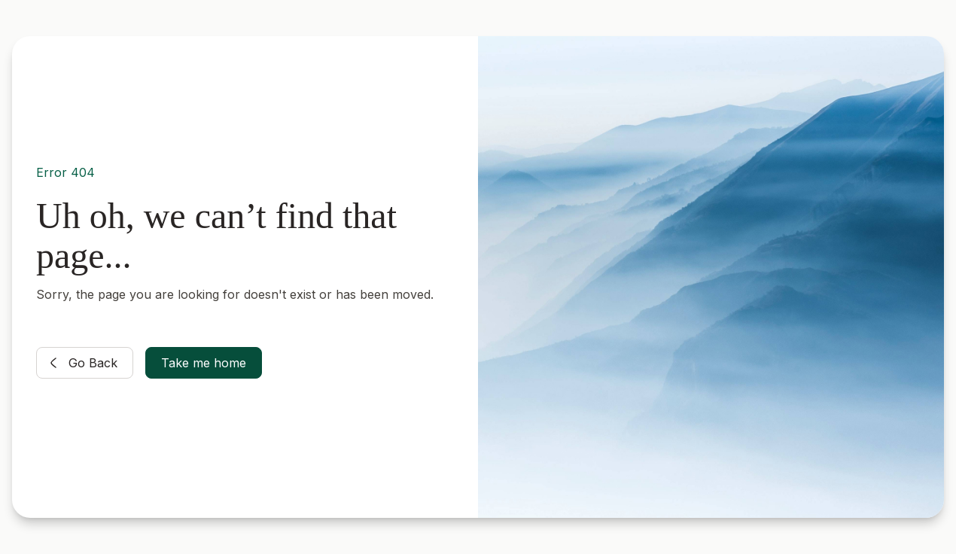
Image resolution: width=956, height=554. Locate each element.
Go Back (80, 363)
